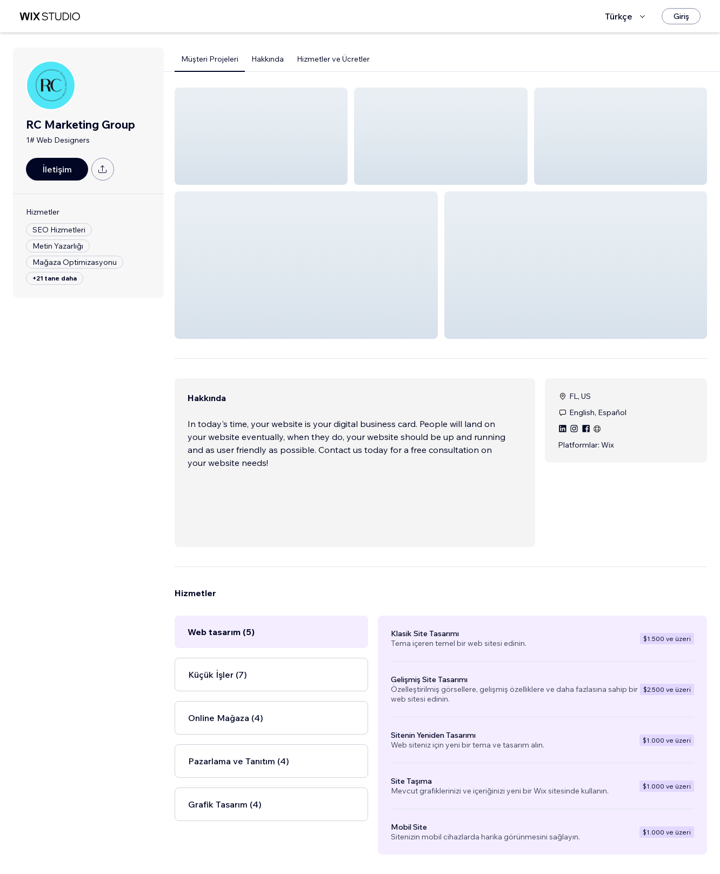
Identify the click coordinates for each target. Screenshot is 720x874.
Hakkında (267, 59)
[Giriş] (681, 16)
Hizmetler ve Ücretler (333, 59)
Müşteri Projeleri (209, 59)
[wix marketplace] (49, 16)
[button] (261, 136)
